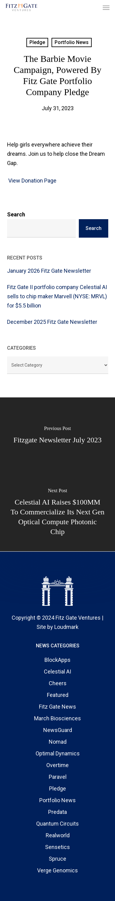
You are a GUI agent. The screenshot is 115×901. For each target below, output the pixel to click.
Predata (57, 812)
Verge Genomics (57, 870)
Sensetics (57, 847)
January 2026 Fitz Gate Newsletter (49, 270)
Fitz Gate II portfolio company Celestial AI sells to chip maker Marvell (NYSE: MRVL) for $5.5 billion (57, 296)
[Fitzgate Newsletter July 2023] (57, 435)
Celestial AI (57, 671)
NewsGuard (57, 730)
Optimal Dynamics (58, 753)
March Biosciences (57, 718)
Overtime (57, 765)
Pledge (37, 42)
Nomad (58, 741)
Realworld (58, 835)
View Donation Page (31, 180)
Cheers (58, 683)
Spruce (57, 858)
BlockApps (57, 660)
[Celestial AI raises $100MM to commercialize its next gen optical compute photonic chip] (57, 512)
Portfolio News (72, 42)
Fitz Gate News (57, 706)
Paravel (58, 777)
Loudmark (66, 627)
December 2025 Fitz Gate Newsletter (52, 322)
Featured (57, 695)
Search (16, 214)
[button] (106, 7)
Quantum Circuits (57, 823)
